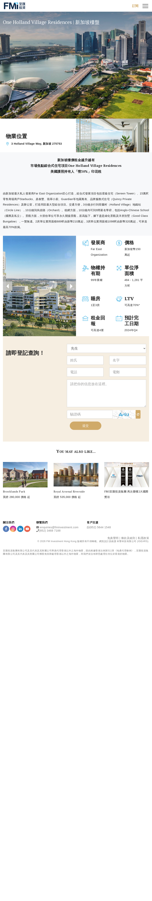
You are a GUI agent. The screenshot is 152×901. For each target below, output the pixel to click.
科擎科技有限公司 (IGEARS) (132, 541)
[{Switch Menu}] (145, 6)
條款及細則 (128, 537)
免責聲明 (113, 537)
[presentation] (7, 286)
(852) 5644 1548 (100, 527)
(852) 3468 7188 (50, 530)
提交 (85, 425)
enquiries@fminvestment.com (59, 527)
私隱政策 (143, 537)
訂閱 (135, 5)
